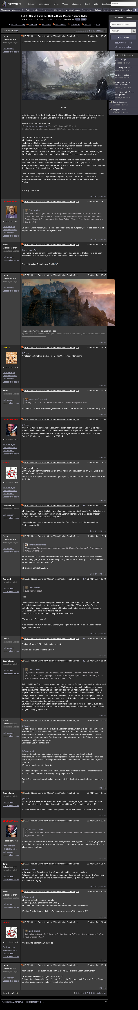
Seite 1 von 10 (11, 31)
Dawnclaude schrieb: (35, 545)
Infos (98, 24)
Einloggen (124, 37)
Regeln (28, 1002)
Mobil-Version (38, 1002)
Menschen (5, 10)
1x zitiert (93, 239)
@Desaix (26, 726)
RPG (61, 19)
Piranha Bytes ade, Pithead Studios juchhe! (123, 95)
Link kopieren (8, 49)
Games (56, 19)
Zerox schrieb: (32, 210)
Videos (65, 4)
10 (94, 31)
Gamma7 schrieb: (34, 829)
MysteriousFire (10, 202)
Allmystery (14, 3)
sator (5, 391)
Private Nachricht (10, 230)
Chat (87, 4)
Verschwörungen (73, 10)
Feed (78, 19)
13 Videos (46, 24)
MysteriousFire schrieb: (36, 399)
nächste (99, 31)
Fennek (6, 348)
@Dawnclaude (28, 751)
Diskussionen (44, 4)
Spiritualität (58, 10)
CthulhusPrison (10, 419)
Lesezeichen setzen (11, 52)
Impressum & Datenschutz (12, 1002)
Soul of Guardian (123, 103)
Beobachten (60, 24)
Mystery (36, 10)
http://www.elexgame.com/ (37, 126)
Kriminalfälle (47, 10)
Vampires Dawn (123, 111)
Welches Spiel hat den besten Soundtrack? (123, 85)
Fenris (6, 462)
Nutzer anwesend (123, 18)
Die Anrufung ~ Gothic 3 (123, 69)
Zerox (5, 36)
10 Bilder (33, 24)
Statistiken (76, 4)
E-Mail (83, 19)
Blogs (56, 4)
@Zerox (25, 353)
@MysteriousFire (29, 250)
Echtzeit (31, 4)
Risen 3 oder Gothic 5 (123, 76)
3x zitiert (93, 196)
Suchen (87, 24)
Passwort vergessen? (123, 43)
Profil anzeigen (9, 227)
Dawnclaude (8, 505)
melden (103, 196)
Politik (28, 10)
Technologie (87, 10)
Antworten (75, 24)
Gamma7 (7, 579)
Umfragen (115, 10)
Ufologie (97, 10)
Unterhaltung (126, 10)
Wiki (96, 4)
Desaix (6, 639)
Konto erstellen (124, 47)
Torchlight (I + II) (123, 61)
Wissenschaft (17, 10)
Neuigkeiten (106, 4)
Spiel (50, 19)
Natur (106, 10)
